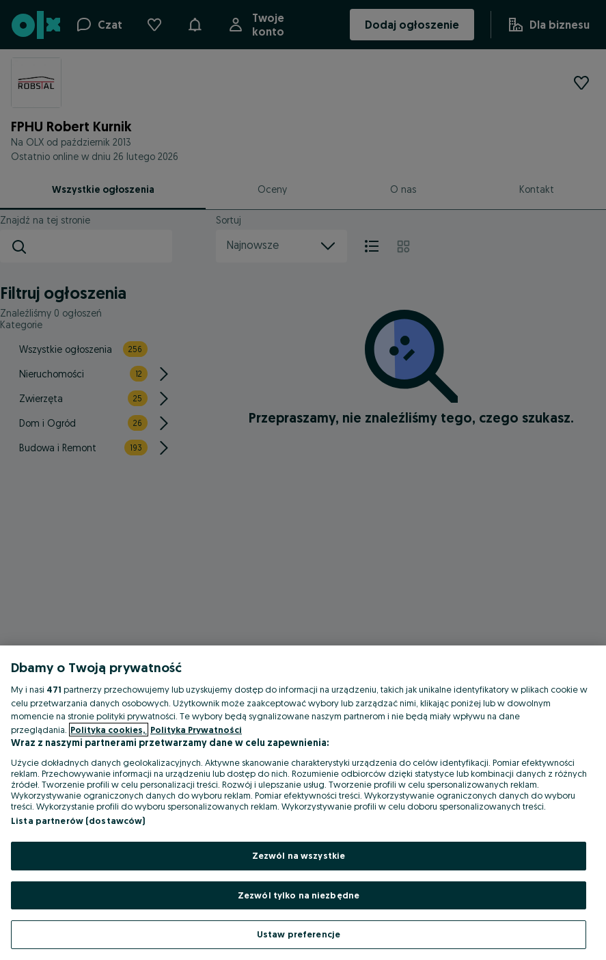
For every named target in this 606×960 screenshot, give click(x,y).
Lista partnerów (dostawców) (78, 820)
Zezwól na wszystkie (298, 855)
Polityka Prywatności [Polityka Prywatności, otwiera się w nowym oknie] (196, 729)
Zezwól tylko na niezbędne (298, 895)
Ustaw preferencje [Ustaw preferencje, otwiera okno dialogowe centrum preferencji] (298, 934)
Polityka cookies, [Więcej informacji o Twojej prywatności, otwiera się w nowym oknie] (108, 729)
